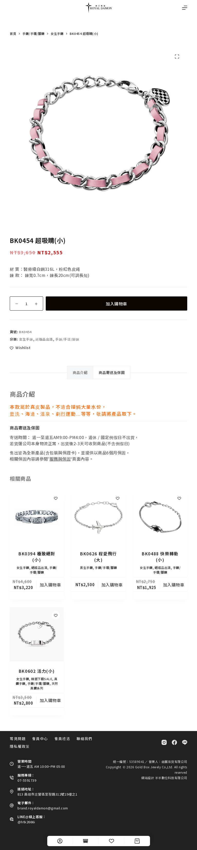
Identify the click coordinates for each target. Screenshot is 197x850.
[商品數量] (26, 303)
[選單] (184, 7)
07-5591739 (26, 780)
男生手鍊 (86, 567)
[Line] (184, 742)
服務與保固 (60, 459)
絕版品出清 (44, 339)
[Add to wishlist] (20, 347)
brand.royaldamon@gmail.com (42, 808)
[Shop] (86, 841)
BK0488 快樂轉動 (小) (160, 556)
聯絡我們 (84, 738)
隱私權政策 (20, 746)
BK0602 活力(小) (37, 671)
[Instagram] (164, 742)
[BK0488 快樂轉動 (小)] (160, 517)
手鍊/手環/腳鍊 (67, 339)
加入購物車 (116, 304)
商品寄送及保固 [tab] (112, 372)
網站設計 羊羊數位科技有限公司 (164, 778)
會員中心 (40, 738)
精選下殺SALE (41, 679)
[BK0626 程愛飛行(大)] (98, 517)
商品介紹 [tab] (80, 372)
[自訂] (60, 841)
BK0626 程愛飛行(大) (98, 556)
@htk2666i (26, 821)
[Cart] (137, 841)
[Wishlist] (111, 841)
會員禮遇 (62, 738)
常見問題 (18, 738)
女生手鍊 (26, 339)
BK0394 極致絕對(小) (36, 556)
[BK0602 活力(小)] (37, 634)
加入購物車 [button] (50, 585)
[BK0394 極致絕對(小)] (37, 517)
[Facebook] (174, 742)
